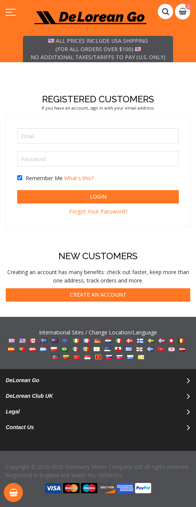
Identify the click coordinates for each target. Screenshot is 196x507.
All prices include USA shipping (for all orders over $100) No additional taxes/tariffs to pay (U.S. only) (98, 49)
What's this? (79, 178)
